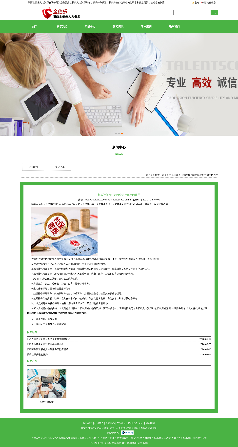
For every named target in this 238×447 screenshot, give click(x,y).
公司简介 (99, 423)
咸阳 (109, 443)
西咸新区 (116, 443)
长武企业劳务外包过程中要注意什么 (45, 344)
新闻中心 (110, 423)
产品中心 (90, 26)
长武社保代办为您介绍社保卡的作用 (199, 175)
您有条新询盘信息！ (205, 2)
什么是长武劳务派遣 (46, 319)
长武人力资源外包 (81, 2)
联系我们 (174, 26)
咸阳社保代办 (45, 312)
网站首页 (88, 423)
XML (141, 423)
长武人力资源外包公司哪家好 (51, 324)
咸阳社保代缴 (60, 312)
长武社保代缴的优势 (37, 354)
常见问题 (60, 166)
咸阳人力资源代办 (76, 312)
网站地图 (150, 423)
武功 (129, 443)
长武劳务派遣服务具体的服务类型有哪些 (47, 349)
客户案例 (146, 26)
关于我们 (62, 26)
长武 (145, 443)
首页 (34, 26)
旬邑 (140, 443)
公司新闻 (33, 166)
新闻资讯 (118, 26)
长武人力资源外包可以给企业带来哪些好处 (49, 339)
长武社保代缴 (47, 402)
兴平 (124, 443)
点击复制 (120, 428)
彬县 (134, 443)
